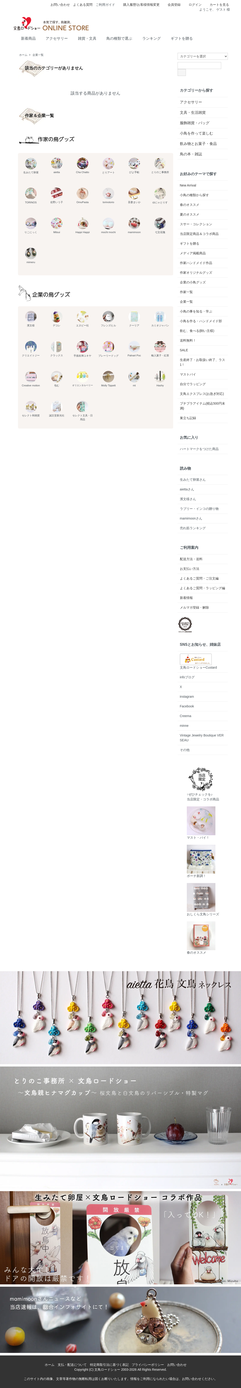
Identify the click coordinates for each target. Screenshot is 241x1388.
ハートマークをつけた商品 (199, 449)
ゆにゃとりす (160, 196)
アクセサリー (53, 38)
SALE (184, 350)
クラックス (56, 349)
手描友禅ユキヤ (82, 349)
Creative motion (31, 379)
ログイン (193, 4)
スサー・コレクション (196, 224)
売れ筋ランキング (193, 528)
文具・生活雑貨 (193, 112)
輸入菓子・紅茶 (160, 349)
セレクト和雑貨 (31, 409)
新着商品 (25, 38)
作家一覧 (186, 292)
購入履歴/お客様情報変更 (139, 4)
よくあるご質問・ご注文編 (199, 578)
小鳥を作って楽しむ (196, 133)
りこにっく (30, 226)
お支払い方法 (189, 569)
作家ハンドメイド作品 (196, 263)
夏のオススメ (189, 214)
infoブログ (187, 677)
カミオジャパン (160, 319)
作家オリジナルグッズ (196, 272)
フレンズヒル (108, 319)
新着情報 (186, 598)
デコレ (56, 319)
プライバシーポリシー (148, 1365)
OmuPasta (82, 196)
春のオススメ (189, 205)
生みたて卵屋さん (193, 479)
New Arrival (188, 185)
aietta (56, 166)
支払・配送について (72, 1365)
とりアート (108, 166)
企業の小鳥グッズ (193, 282)
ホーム (23, 55)
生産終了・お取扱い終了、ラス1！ (202, 362)
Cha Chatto (82, 166)
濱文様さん (188, 499)
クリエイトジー (31, 349)
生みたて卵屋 (31, 166)
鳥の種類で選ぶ (116, 38)
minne (184, 725)
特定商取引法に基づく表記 (109, 1365)
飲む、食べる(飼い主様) (197, 331)
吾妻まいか (134, 196)
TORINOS (31, 196)
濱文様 (31, 319)
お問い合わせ (60, 4)
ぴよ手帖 (134, 166)
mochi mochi (108, 226)
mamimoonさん (191, 518)
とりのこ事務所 (160, 166)
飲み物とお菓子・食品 (198, 144)
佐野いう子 (56, 196)
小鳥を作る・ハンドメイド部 (201, 321)
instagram (187, 696)
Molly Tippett (108, 379)
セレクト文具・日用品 (82, 411)
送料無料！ (188, 340)
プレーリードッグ (108, 349)
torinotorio (108, 196)
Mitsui (56, 226)
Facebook (187, 706)
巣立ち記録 (188, 418)
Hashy (160, 379)
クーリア (134, 319)
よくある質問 (82, 4)
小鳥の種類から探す (194, 195)
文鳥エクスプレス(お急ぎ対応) (202, 394)
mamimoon (134, 226)
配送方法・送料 (191, 559)
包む (56, 379)
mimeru (31, 256)
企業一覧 (38, 55)
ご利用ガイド (105, 4)
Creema (185, 716)
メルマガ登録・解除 (194, 607)
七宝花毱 (160, 226)
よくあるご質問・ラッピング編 (202, 588)
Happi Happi (82, 226)
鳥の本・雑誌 (191, 154)
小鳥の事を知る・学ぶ (196, 311)
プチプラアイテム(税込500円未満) (202, 406)
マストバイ (188, 374)
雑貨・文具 (83, 38)
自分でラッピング (193, 384)
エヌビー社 (82, 319)
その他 (185, 750)
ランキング (148, 38)
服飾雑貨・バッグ (194, 123)
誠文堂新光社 (56, 409)
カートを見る (217, 4)
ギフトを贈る (178, 38)
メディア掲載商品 (193, 253)
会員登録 (172, 4)
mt (134, 379)
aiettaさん (187, 489)
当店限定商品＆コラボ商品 (199, 234)
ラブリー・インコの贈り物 (199, 509)
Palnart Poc (134, 349)
